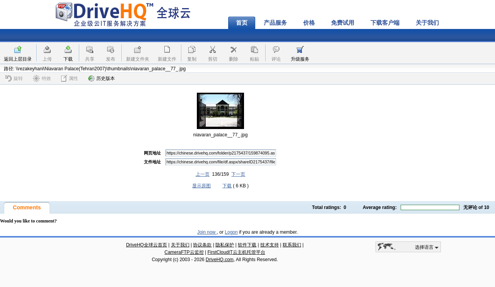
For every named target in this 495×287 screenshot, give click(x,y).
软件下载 (247, 245)
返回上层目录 (18, 59)
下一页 (238, 174)
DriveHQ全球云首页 (146, 245)
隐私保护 (224, 245)
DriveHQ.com (220, 259)
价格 (309, 23)
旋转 (14, 78)
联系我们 (292, 245)
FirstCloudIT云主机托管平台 (236, 252)
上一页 (203, 174)
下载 (68, 59)
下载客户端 (384, 23)
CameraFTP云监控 (183, 252)
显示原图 (201, 186)
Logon (231, 232)
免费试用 (342, 23)
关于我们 (427, 23)
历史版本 (101, 78)
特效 (42, 78)
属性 (69, 78)
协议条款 (202, 245)
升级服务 (300, 59)
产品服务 (275, 23)
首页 (242, 23)
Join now (207, 232)
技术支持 (269, 245)
